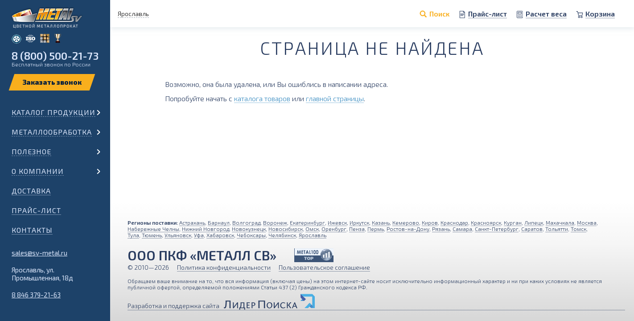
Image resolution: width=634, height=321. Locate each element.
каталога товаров (262, 98)
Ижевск (337, 222)
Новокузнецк (249, 229)
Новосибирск (285, 229)
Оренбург (333, 229)
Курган (513, 222)
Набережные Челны (153, 229)
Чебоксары (251, 235)
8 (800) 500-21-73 (55, 55)
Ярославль (312, 235)
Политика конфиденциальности (224, 267)
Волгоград (246, 222)
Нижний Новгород (205, 229)
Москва (587, 222)
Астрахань (192, 222)
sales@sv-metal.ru (39, 253)
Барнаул (219, 222)
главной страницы (335, 98)
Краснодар (454, 222)
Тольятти (556, 229)
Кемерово (405, 222)
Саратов (532, 229)
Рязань (441, 229)
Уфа (199, 235)
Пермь (375, 229)
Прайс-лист (36, 210)
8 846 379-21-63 (36, 295)
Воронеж (275, 222)
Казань (381, 222)
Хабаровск (220, 235)
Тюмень (152, 235)
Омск (312, 229)
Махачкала (560, 222)
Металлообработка (52, 132)
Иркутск (359, 222)
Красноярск (486, 222)
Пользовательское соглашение (324, 267)
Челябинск (282, 235)
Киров (430, 222)
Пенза (357, 229)
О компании (38, 171)
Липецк (533, 222)
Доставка (31, 190)
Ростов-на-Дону (408, 229)
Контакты (32, 230)
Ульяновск (178, 235)
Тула (133, 235)
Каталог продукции (53, 112)
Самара (462, 229)
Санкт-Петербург (497, 229)
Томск (578, 229)
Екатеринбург (307, 222)
